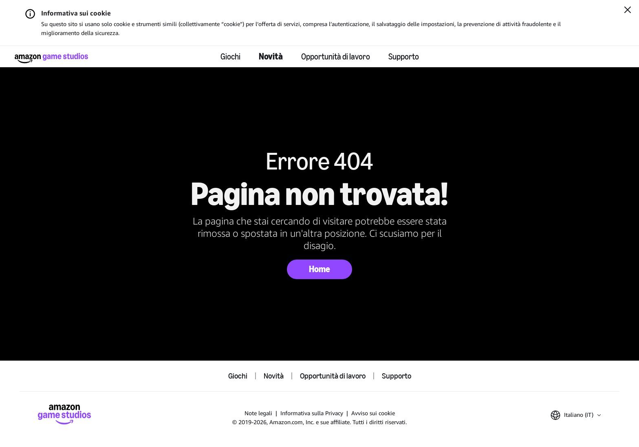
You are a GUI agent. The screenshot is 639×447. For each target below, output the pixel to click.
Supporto (403, 57)
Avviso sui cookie (373, 413)
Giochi (230, 57)
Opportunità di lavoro (335, 57)
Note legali (258, 413)
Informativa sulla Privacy (311, 413)
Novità (271, 56)
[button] (575, 415)
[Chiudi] (627, 11)
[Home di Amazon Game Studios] (51, 58)
